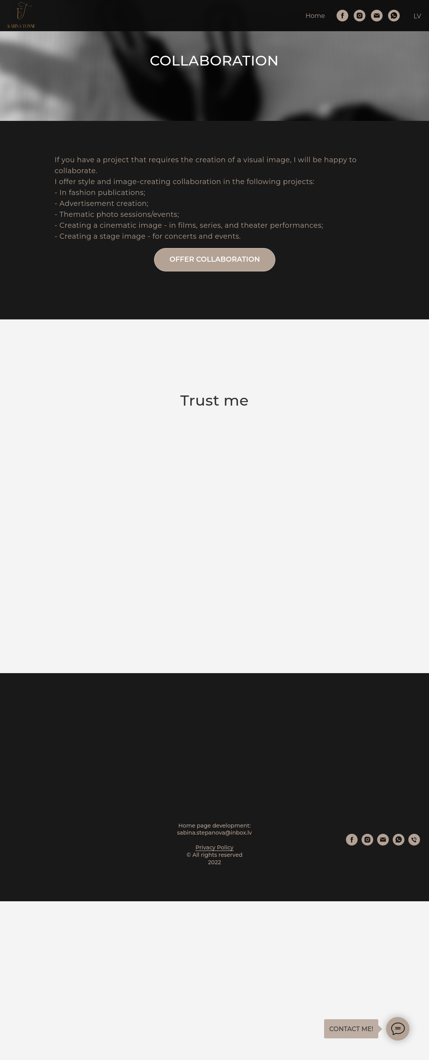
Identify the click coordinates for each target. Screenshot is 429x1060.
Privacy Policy (214, 1006)
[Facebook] (342, 15)
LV (417, 16)
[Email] (377, 15)
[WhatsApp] (394, 15)
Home (315, 15)
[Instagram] (359, 15)
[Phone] (414, 1002)
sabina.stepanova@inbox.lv (214, 991)
